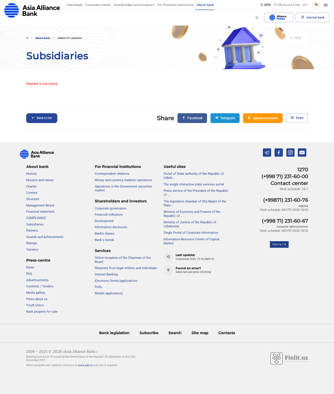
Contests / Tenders (39, 286)
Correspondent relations (112, 174)
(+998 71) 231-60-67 (285, 221)
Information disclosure (111, 227)
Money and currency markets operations (123, 180)
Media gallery (35, 293)
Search (174, 333)
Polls (98, 287)
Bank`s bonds (104, 240)
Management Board (40, 205)
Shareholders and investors (121, 201)
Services (103, 251)
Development (104, 221)
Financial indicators (109, 214)
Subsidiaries (35, 224)
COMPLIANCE (36, 218)
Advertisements (37, 280)
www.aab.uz (85, 365)
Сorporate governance (110, 208)
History (31, 174)
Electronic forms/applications (116, 281)
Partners (32, 230)
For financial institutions (118, 167)
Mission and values (40, 180)
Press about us (37, 299)
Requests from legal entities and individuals (126, 268)
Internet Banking (106, 274)
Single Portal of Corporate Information (191, 233)
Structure (32, 199)
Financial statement (40, 211)
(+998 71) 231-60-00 (284, 176)
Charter (31, 186)
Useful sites (175, 167)
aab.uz (32, 10)
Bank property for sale (42, 312)
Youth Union (35, 305)
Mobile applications (109, 293)
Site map (199, 333)
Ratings (31, 243)
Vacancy (32, 249)
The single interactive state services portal (194, 184)
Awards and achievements (44, 237)
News (30, 267)
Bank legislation (114, 333)
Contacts (226, 333)
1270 (302, 170)
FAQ (29, 274)
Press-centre (38, 260)
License (31, 193)
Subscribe (149, 333)
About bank (42, 38)
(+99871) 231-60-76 (285, 200)
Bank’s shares (104, 233)
